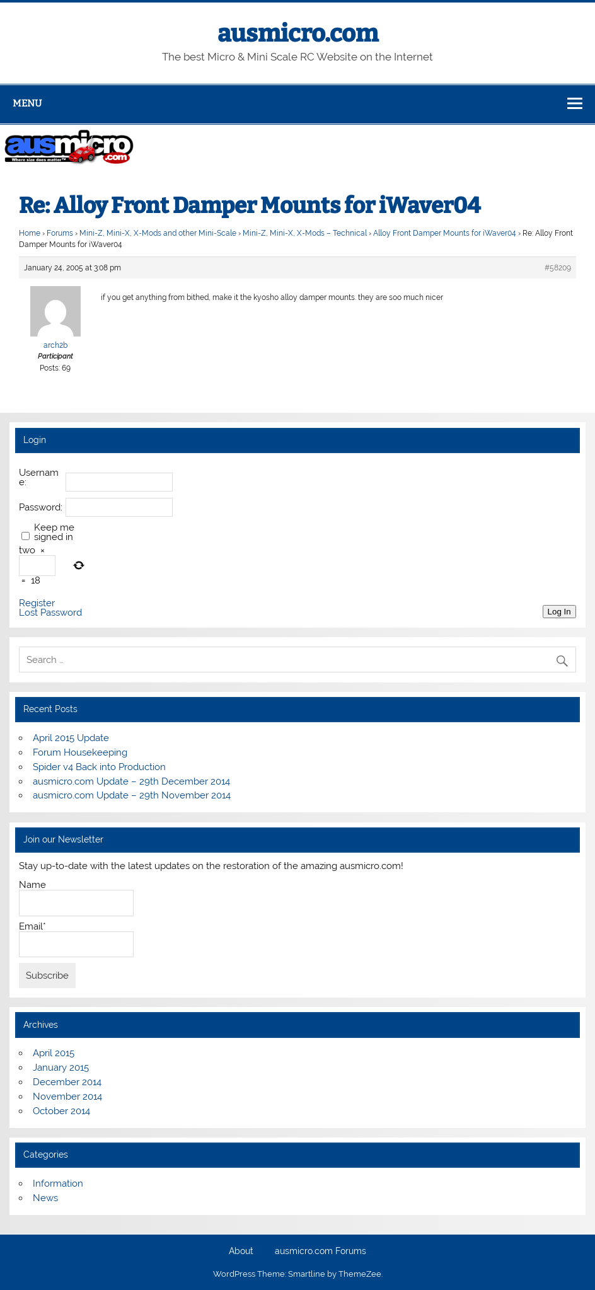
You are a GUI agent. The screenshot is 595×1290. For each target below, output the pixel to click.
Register (37, 603)
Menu (27, 103)
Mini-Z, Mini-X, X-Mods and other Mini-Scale (157, 233)
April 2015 (53, 1053)
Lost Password (50, 613)
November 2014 (67, 1096)
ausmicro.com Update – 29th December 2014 (131, 781)
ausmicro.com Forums (320, 1251)
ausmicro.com (297, 33)
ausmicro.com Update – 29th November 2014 (132, 795)
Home (29, 233)
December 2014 (67, 1082)
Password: (40, 507)
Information (58, 1183)
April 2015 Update (71, 738)
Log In (559, 611)
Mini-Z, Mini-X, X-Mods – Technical (305, 233)
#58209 (558, 267)
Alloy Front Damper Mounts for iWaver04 (444, 233)
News (45, 1198)
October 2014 (61, 1111)
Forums (60, 233)
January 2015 (61, 1067)
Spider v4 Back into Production (99, 767)
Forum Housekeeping (80, 752)
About (241, 1251)
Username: (39, 477)
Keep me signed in (54, 532)
